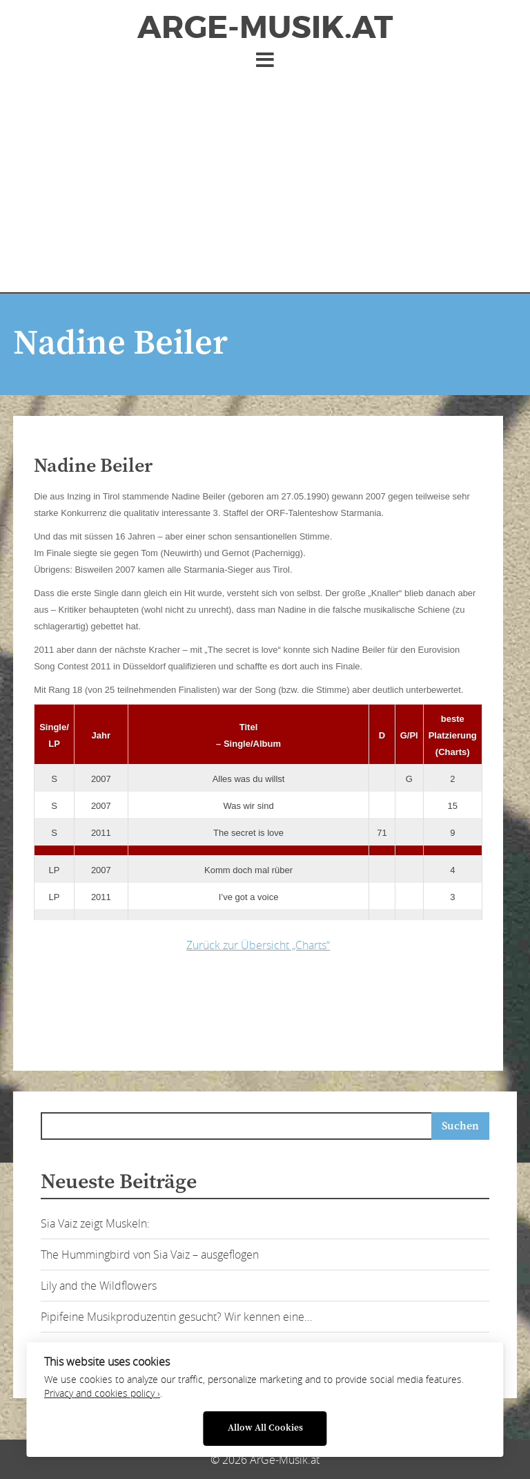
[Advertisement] (265, 174)
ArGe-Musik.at (265, 28)
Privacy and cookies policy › (102, 1393)
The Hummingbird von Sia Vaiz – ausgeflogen (150, 1254)
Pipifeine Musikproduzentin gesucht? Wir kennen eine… (176, 1316)
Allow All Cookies (265, 1428)
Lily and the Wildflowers (99, 1285)
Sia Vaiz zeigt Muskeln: (95, 1223)
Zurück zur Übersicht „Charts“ (258, 945)
